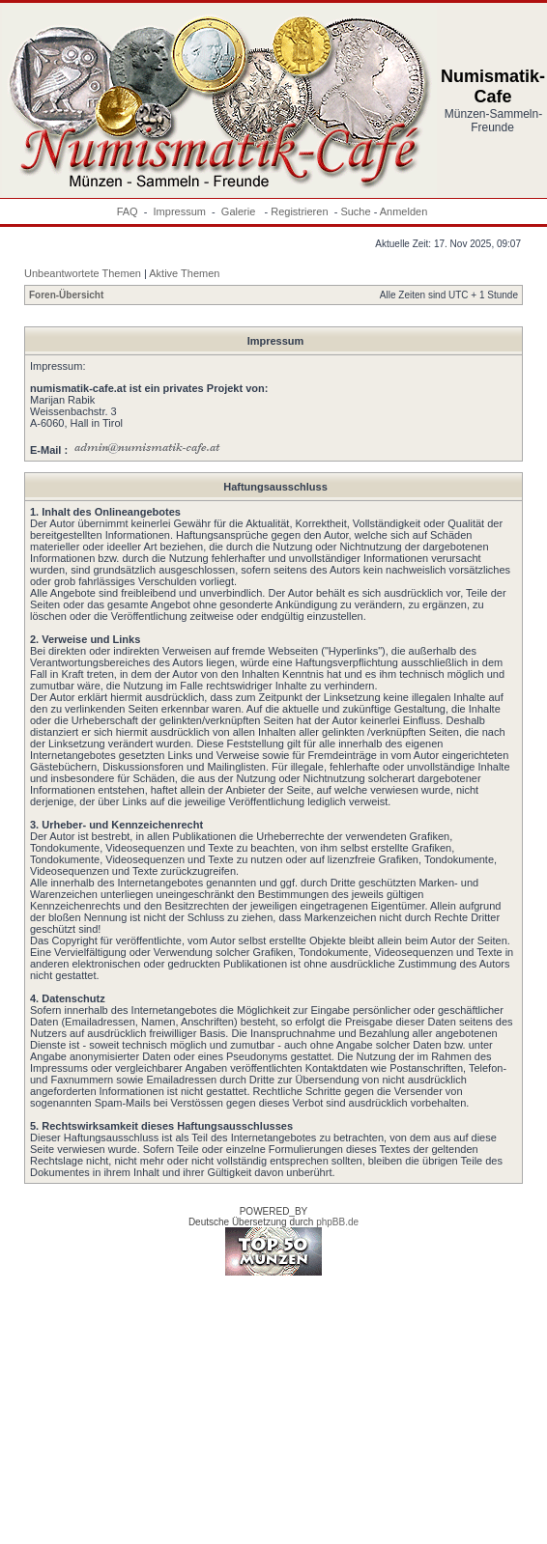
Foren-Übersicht (66, 295)
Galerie (240, 211)
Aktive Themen (184, 273)
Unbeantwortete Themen (82, 273)
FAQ (127, 211)
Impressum (180, 211)
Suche (355, 211)
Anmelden (404, 211)
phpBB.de (337, 1222)
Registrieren (299, 211)
